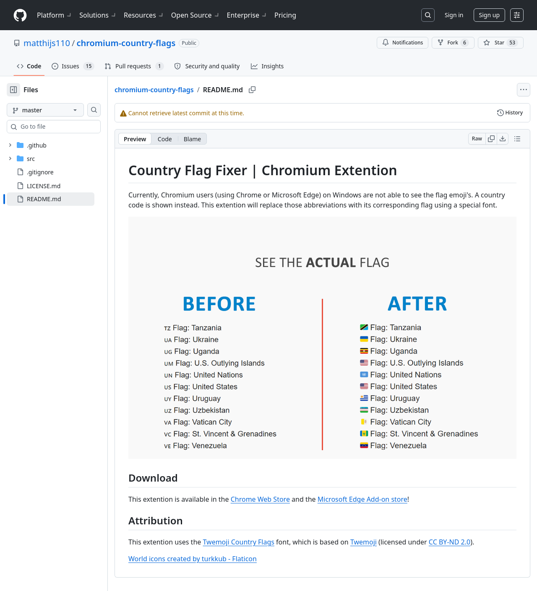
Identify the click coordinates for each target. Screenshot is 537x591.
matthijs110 (46, 43)
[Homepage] (20, 15)
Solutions (98, 15)
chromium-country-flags (125, 43)
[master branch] (59, 110)
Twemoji (390, 535)
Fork (453, 43)
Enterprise (247, 15)
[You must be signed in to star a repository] (501, 43)
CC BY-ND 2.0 (476, 535)
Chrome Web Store (287, 492)
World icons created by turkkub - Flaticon (219, 552)
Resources (144, 15)
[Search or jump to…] (428, 15)
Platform (55, 15)
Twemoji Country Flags (265, 535)
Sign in (454, 15)
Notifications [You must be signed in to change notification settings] (402, 42)
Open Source (195, 15)
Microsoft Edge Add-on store (389, 492)
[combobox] (70, 126)
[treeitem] (64, 199)
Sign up (489, 15)
